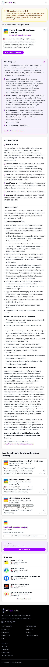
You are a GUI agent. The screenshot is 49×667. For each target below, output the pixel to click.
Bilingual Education (25, 510)
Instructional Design (14, 42)
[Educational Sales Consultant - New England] (24, 467)
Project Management (10, 47)
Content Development (28, 42)
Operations (29, 505)
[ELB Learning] (6, 586)
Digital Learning (8, 513)
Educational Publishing (27, 44)
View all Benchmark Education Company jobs (25, 536)
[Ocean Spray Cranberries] (6, 562)
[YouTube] (14, 622)
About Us (4, 646)
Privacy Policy (5, 652)
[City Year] (6, 594)
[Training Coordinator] (24, 562)
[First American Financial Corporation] (6, 570)
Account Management (25, 471)
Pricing (28, 632)
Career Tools (5, 635)
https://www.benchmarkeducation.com (18, 444)
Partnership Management (23, 473)
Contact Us (5, 649)
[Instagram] (11, 622)
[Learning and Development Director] (24, 593)
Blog (2, 638)
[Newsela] (6, 578)
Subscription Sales (9, 492)
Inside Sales (28, 487)
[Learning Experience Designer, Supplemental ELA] (24, 578)
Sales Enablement (9, 473)
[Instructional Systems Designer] (24, 586)
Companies (5, 632)
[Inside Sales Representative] (24, 485)
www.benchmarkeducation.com (13, 532)
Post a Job (29, 629)
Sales (21, 468)
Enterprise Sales (29, 468)
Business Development (10, 471)
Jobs (2, 25)
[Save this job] (44, 30)
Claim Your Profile (32, 635)
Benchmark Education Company (20, 35)
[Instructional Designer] (24, 570)
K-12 (5, 42)
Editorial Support (23, 508)
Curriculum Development (11, 44)
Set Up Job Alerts (24, 549)
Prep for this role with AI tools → (15, 131)
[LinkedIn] (2, 622)
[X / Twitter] (5, 622)
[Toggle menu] (46, 2)
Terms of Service (7, 655)
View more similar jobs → (24, 599)
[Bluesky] (8, 622)
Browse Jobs (5, 629)
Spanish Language (23, 47)
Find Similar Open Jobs (13, 52)
